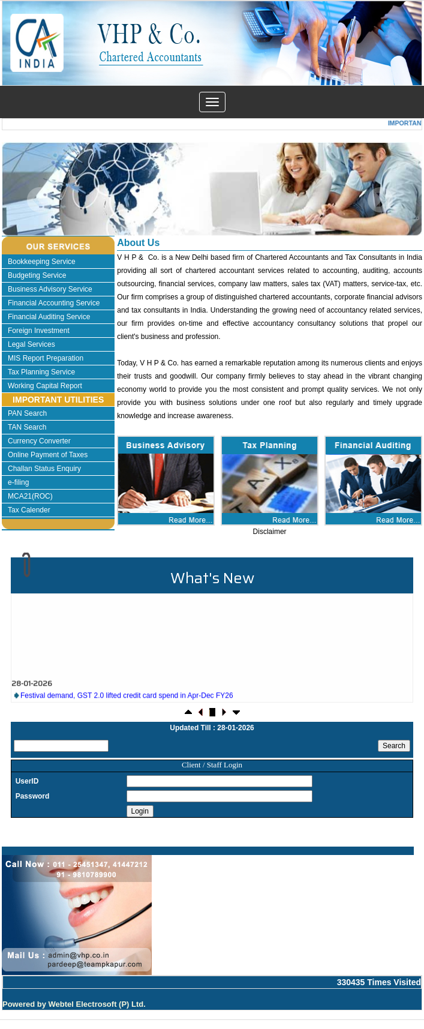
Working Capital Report (45, 386)
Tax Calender (29, 510)
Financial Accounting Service (54, 303)
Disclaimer (270, 531)
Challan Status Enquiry (44, 468)
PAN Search (27, 413)
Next (380, 200)
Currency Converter (39, 441)
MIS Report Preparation (45, 358)
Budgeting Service (37, 275)
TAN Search (27, 427)
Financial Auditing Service (49, 317)
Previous (40, 200)
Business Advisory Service (50, 289)
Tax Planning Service (41, 372)
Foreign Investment (39, 330)
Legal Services (31, 344)
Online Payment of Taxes (48, 455)
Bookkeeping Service (42, 261)
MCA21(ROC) (30, 496)
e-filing (18, 482)
